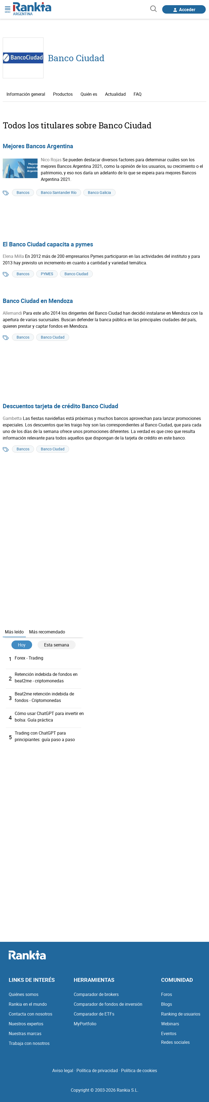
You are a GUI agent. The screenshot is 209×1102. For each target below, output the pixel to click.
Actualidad (115, 94)
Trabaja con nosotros (29, 1043)
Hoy (22, 645)
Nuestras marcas (25, 1033)
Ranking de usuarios (180, 1014)
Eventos (168, 1033)
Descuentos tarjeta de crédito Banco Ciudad (60, 406)
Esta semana (56, 645)
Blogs (166, 1004)
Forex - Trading (29, 658)
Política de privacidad (97, 1070)
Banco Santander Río (58, 192)
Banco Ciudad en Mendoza (38, 301)
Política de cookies (139, 1070)
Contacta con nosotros (30, 1014)
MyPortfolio (85, 1024)
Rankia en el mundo (28, 1004)
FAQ (138, 94)
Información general (26, 94)
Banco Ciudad (76, 58)
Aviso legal (62, 1070)
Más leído (14, 632)
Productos (63, 94)
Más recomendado (47, 632)
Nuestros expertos (26, 1024)
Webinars (170, 1024)
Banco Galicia (99, 192)
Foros (166, 994)
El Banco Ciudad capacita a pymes (48, 244)
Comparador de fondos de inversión (108, 1004)
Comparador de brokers (96, 994)
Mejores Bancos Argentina (38, 146)
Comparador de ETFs (94, 1014)
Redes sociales (175, 1042)
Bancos (23, 192)
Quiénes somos (23, 994)
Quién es (89, 94)
